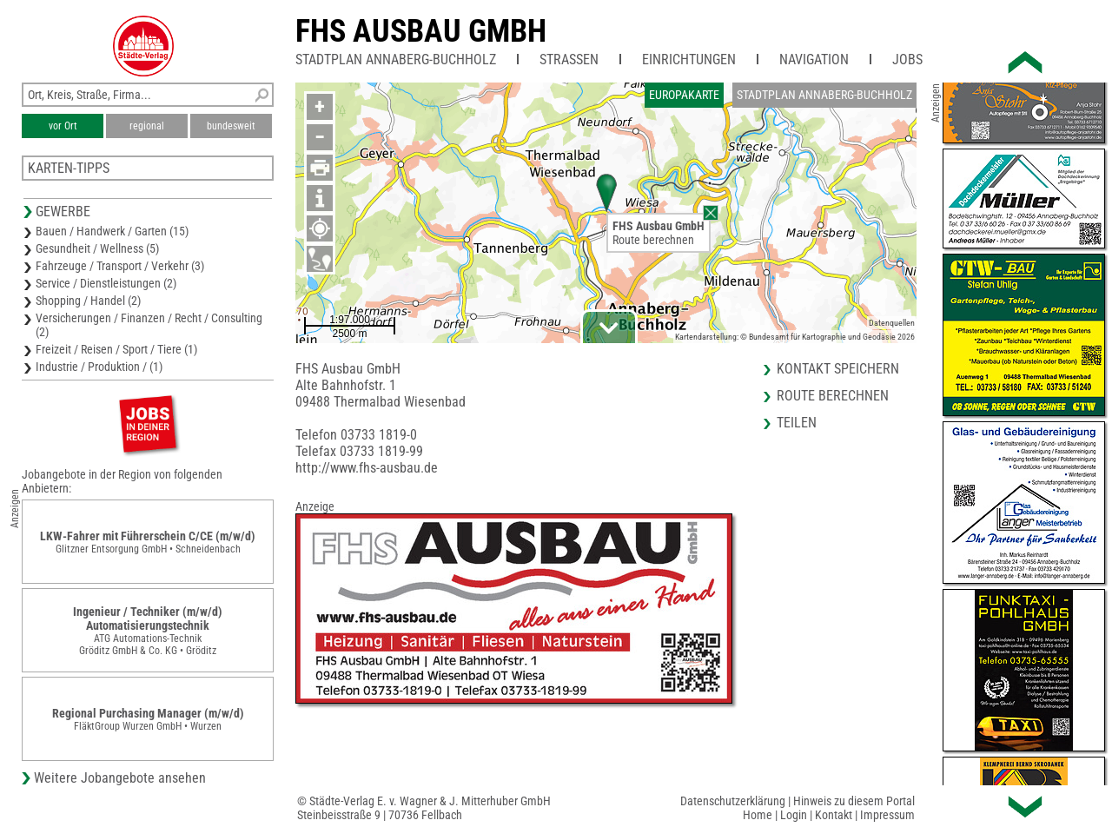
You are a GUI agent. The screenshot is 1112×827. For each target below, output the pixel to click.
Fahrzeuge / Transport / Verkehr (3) (120, 266)
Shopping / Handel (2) (88, 301)
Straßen (569, 59)
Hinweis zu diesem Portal (854, 801)
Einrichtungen (689, 59)
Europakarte (684, 95)
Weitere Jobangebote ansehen (120, 778)
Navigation (814, 59)
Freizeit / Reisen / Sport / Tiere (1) (116, 349)
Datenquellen (892, 322)
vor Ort (63, 126)
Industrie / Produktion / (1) (99, 367)
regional (146, 126)
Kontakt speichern (838, 369)
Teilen (797, 422)
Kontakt (833, 815)
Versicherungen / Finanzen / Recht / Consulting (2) (149, 325)
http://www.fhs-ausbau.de (366, 468)
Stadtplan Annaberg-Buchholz (395, 59)
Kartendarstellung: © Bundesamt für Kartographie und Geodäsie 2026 (795, 336)
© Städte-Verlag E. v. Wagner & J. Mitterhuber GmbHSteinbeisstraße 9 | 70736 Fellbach (424, 808)
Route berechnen (653, 240)
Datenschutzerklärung (732, 801)
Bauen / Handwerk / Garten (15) (112, 231)
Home (757, 815)
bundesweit (231, 126)
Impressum (887, 815)
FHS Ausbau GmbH (420, 31)
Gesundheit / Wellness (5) (97, 248)
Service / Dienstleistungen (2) (106, 283)
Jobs (907, 59)
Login (793, 815)
